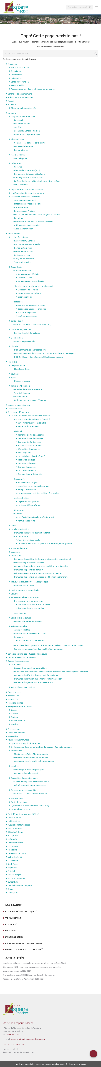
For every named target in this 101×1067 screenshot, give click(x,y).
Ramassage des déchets (28, 274)
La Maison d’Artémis (17, 853)
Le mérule (18, 218)
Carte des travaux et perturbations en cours (27, 654)
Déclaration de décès (26, 463)
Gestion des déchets (23, 270)
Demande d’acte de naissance (30, 435)
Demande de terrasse (21, 809)
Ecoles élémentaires (23, 251)
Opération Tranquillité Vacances (25, 743)
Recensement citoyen (27, 482)
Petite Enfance (21, 536)
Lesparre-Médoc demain (19, 405)
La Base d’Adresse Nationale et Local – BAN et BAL (37, 181)
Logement (15, 552)
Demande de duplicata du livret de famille (33, 533)
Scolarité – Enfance (19, 237)
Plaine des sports (22, 381)
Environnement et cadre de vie (25, 590)
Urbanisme (16, 163)
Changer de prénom (26, 467)
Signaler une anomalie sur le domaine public (34, 286)
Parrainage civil (24, 453)
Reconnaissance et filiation (29, 445)
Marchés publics (21, 158)
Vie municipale (17, 139)
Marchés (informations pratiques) (29, 769)
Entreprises (16, 78)
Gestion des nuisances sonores (31, 305)
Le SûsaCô (12, 839)
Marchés (15, 766)
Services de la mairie (20, 67)
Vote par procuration (26, 489)
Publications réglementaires (27, 134)
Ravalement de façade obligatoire (29, 174)
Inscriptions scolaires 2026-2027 (17, 971)
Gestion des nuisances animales (31, 309)
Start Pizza (12, 864)
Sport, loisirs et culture (21, 618)
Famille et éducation (20, 529)
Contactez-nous (15, 408)
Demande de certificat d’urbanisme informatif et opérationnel (42, 559)
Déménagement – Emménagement (30, 785)
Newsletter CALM (22, 369)
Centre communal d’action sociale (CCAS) (32, 324)
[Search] (79, 7)
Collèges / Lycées (22, 255)
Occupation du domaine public (24, 778)
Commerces (16, 75)
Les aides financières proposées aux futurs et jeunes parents (44, 543)
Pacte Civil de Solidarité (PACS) (31, 456)
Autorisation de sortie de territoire (30, 633)
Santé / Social (17, 321)
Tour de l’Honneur (22, 393)
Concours (18, 637)
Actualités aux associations (23, 687)
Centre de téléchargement (20, 94)
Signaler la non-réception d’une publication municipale (39, 649)
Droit (13, 526)
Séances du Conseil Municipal (27, 131)
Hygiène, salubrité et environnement (27, 193)
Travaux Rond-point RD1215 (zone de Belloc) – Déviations (29, 975)
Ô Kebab (11, 871)
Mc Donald (12, 850)
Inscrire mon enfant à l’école (27, 244)
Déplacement (17, 338)
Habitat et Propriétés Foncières (25, 197)
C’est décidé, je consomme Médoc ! (23, 814)
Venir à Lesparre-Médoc (25, 341)
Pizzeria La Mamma (16, 878)
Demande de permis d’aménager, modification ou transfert (40, 577)
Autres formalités (22, 630)
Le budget (18, 120)
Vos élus (18, 127)
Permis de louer (21, 207)
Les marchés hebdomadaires (27, 333)
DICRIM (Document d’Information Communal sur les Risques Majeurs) (45, 353)
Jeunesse (15, 374)
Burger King (13, 882)
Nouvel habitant (18, 721)
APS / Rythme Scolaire (24, 258)
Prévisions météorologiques (20, 97)
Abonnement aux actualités (23, 108)
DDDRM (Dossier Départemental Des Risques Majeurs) (38, 357)
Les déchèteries (24, 278)
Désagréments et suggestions (24, 790)
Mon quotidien (14, 233)
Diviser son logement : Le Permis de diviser (33, 221)
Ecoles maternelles (23, 248)
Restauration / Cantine (24, 241)
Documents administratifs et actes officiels (30, 416)
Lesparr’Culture (18, 365)
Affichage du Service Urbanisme (28, 177)
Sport (13, 377)
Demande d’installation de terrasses (33, 604)
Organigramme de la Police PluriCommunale (34, 761)
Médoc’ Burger (14, 875)
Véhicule (18, 514)
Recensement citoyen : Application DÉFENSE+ (23, 979)
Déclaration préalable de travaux (29, 562)
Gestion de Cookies (43, 1064)
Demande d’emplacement (26, 773)
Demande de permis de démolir (28, 570)
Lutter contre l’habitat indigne (27, 204)
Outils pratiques (21, 185)
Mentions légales (15, 703)
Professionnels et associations (25, 597)
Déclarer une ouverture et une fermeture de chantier (38, 573)
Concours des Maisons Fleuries (31, 640)
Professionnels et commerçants (28, 601)
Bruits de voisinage (19, 802)
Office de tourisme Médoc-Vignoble (30, 400)
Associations (16, 71)
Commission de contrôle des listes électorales (38, 493)
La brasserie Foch (15, 843)
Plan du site (13, 699)
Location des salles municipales (28, 621)
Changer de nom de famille (29, 474)
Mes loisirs (12, 362)
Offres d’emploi (15, 818)
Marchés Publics (18, 155)
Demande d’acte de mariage (30, 438)
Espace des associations (18, 661)
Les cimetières (21, 150)
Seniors (14, 717)
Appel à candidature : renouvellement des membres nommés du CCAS (34, 963)
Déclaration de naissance (28, 449)
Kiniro (10, 889)
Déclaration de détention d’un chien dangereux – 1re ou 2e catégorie (41, 747)
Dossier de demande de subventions (30, 668)
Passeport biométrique (28, 426)
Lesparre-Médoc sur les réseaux (22, 657)
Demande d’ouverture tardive (30, 608)
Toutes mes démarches (18, 412)
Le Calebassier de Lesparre (20, 885)
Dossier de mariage (26, 460)
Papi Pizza (12, 867)
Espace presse (14, 692)
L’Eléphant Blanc (15, 832)
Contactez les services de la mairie (29, 143)
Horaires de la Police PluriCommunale (31, 757)
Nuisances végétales (26, 312)
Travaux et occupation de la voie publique (29, 582)
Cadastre (18, 167)
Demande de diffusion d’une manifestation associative (39, 679)
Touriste (15, 724)
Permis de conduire (26, 521)
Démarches (16, 664)
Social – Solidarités (19, 548)
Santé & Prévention (20, 82)
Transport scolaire (22, 262)
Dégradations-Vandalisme (29, 293)
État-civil (18, 431)
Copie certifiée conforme (29, 505)
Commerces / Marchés (21, 329)
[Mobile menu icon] (96, 7)
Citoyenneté (20, 479)
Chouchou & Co (14, 860)
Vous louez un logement (25, 200)
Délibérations (14, 821)
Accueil (11, 101)
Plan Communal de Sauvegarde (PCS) (30, 350)
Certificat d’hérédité (26, 470)
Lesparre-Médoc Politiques (23, 116)
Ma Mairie (12, 113)
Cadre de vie (16, 267)
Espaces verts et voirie (27, 290)
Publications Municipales (19, 825)
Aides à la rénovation (23, 229)
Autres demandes (19, 626)
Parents (14, 713)
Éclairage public (24, 297)
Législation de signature (28, 501)
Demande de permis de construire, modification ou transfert (41, 566)
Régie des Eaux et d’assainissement (27, 189)
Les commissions (22, 124)
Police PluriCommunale (18, 740)
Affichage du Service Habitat (27, 225)
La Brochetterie (15, 857)
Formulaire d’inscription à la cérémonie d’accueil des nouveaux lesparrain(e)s (49, 645)
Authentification (21, 498)
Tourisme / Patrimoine (21, 386)
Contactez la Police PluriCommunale (30, 794)
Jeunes (14, 710)
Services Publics (18, 85)
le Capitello (13, 835)
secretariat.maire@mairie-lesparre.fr (28, 1039)
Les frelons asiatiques (27, 316)
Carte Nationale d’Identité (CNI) (31, 423)
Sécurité (14, 346)
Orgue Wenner (20, 396)
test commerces (15, 828)
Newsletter (13, 736)
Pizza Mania (13, 846)
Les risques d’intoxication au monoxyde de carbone (37, 214)
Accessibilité (13, 696)
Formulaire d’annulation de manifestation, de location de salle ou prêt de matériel (51, 672)
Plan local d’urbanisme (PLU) (27, 170)
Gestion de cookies (16, 733)
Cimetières (19, 510)
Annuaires (12, 64)
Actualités (12, 104)
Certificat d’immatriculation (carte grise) (35, 517)
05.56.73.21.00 (13, 1034)
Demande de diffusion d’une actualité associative (36, 675)
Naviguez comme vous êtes (20, 706)
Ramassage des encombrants (30, 281)
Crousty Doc (13, 892)
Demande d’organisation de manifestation (33, 682)
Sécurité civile (17, 798)
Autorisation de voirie (24, 585)
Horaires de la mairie (23, 146)
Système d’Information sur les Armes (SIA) (30, 806)
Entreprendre (14, 729)
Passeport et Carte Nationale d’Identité (32, 419)
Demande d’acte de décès (29, 442)
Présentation (17, 750)
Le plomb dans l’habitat (24, 211)
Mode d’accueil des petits (28, 540)
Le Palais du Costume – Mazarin (28, 389)
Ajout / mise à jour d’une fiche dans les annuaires (33, 89)
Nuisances (18, 302)
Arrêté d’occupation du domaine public (31, 782)
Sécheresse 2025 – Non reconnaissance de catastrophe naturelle (32, 967)
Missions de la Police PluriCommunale (31, 754)
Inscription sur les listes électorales (33, 486)
